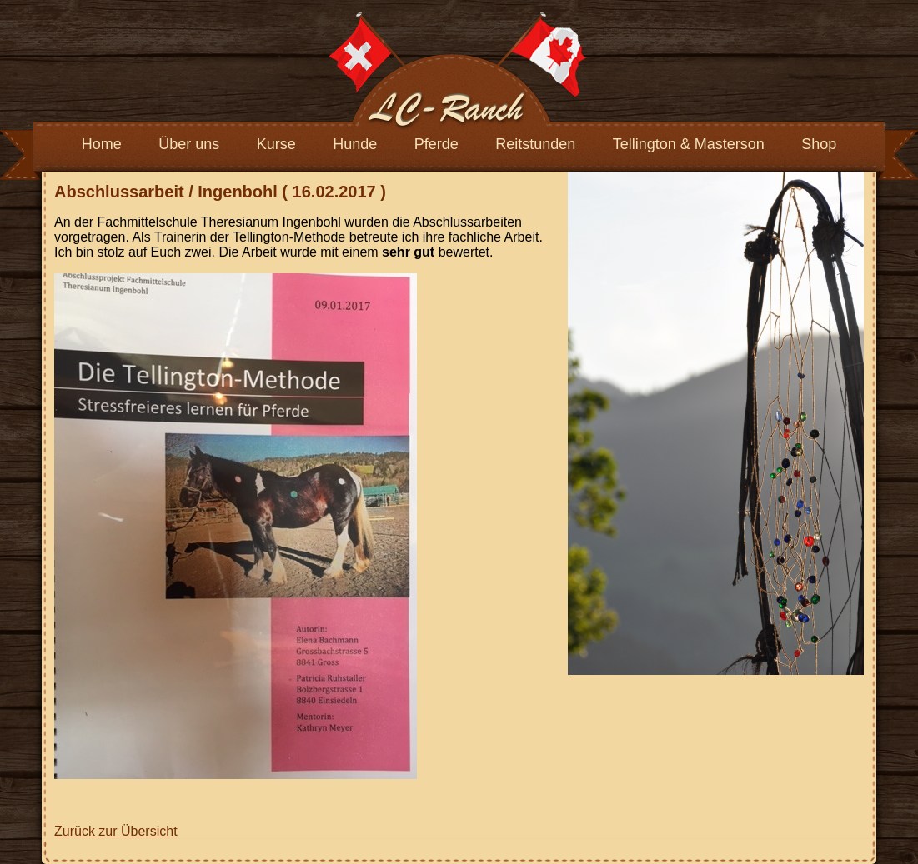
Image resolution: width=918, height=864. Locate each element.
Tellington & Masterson (689, 144)
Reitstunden (535, 144)
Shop (818, 144)
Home (102, 144)
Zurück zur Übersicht (116, 831)
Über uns (188, 144)
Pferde (436, 144)
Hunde (355, 144)
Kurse (276, 144)
